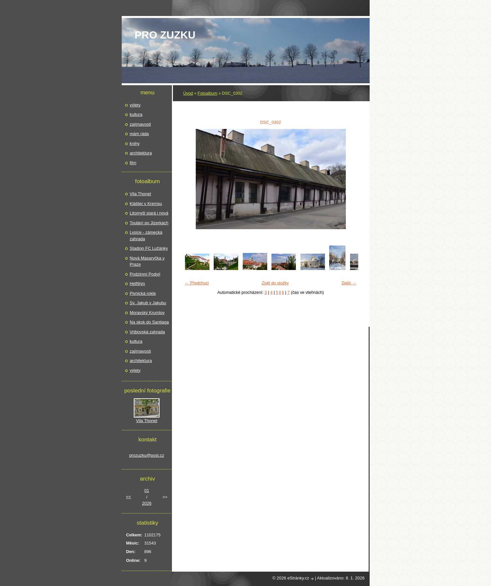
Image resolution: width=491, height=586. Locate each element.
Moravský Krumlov (147, 312)
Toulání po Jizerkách (149, 222)
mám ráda (139, 133)
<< (128, 496)
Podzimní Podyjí (145, 274)
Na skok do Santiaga (149, 322)
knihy (135, 143)
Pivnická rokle (143, 293)
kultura (136, 114)
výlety (135, 105)
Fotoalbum (207, 93)
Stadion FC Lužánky (149, 248)
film (133, 162)
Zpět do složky (275, 282)
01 (147, 490)
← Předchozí (197, 282)
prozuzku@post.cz (146, 455)
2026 (146, 503)
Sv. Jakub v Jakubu (148, 302)
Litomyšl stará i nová (149, 213)
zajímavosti (140, 124)
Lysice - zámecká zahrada (146, 235)
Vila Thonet (140, 193)
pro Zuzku (165, 35)
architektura (141, 152)
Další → (349, 282)
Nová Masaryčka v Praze (147, 261)
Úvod (188, 93)
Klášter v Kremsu (146, 203)
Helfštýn (137, 283)
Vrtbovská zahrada (147, 331)
